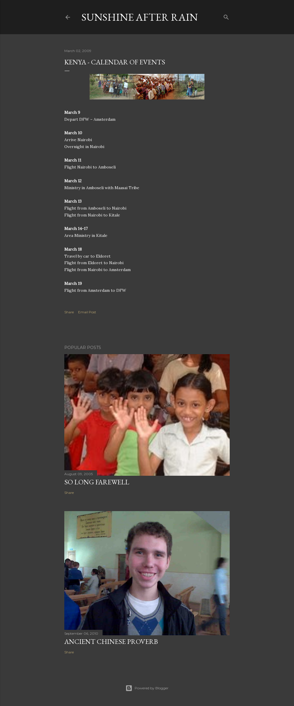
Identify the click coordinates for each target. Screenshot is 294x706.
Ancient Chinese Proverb (111, 641)
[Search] (226, 16)
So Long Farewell (96, 481)
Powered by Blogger (147, 688)
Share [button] (69, 312)
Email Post (87, 312)
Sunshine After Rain (140, 17)
